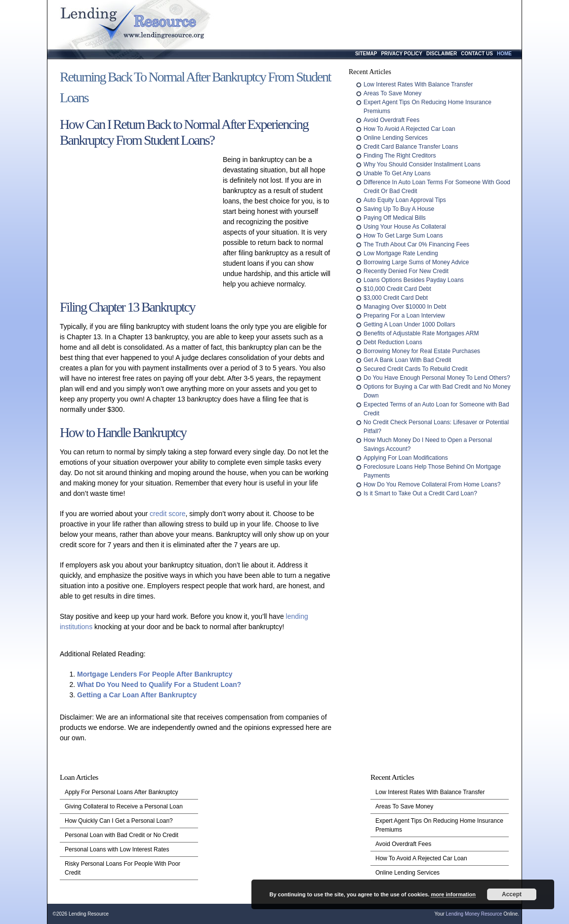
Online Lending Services (396, 137)
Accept (512, 894)
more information (453, 894)
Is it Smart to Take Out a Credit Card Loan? (420, 493)
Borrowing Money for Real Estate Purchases (422, 351)
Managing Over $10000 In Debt (405, 306)
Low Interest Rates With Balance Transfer (418, 84)
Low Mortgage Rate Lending (401, 253)
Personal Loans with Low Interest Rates (117, 849)
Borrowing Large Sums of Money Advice (416, 262)
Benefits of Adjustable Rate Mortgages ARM (421, 333)
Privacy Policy (401, 53)
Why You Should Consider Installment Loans (422, 164)
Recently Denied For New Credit (406, 271)
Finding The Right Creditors (400, 155)
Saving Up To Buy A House (399, 208)
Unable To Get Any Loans (397, 173)
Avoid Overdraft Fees (391, 120)
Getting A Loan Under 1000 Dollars (409, 324)
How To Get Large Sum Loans (403, 235)
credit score (167, 514)
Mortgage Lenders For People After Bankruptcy (155, 674)
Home (504, 53)
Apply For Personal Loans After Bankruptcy (121, 792)
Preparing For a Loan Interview (404, 315)
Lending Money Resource (474, 914)
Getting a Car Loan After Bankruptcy (137, 695)
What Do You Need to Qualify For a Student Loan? (159, 684)
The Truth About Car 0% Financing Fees (416, 244)
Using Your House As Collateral (405, 226)
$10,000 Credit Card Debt (397, 288)
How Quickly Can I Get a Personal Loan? (119, 820)
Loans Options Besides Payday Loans (414, 280)
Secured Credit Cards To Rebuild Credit (416, 368)
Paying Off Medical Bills (395, 217)
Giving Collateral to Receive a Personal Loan (124, 806)
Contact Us (477, 53)
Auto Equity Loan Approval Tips (405, 200)
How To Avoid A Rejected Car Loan (409, 128)
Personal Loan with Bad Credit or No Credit (121, 835)
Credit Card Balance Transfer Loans (411, 146)
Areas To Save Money (392, 93)
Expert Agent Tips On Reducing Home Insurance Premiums (439, 825)
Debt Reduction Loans (393, 342)
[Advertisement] (139, 219)
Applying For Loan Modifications (406, 457)
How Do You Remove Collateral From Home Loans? (432, 484)
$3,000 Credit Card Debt (396, 297)
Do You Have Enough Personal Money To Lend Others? (437, 377)
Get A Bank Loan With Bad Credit (407, 360)
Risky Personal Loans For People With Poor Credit (122, 868)
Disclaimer (441, 53)
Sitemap (366, 53)
